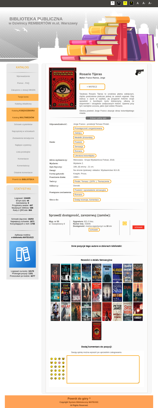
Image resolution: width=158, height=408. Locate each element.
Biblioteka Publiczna (36, 18)
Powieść (78, 142)
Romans (78, 151)
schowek (94, 230)
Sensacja (79, 146)
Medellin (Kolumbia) (84, 137)
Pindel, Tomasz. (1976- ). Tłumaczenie (92, 181)
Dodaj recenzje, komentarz (87, 200)
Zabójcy (78, 133)
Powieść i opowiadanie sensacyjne (90, 190)
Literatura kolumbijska (84, 155)
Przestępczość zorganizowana (88, 128)
